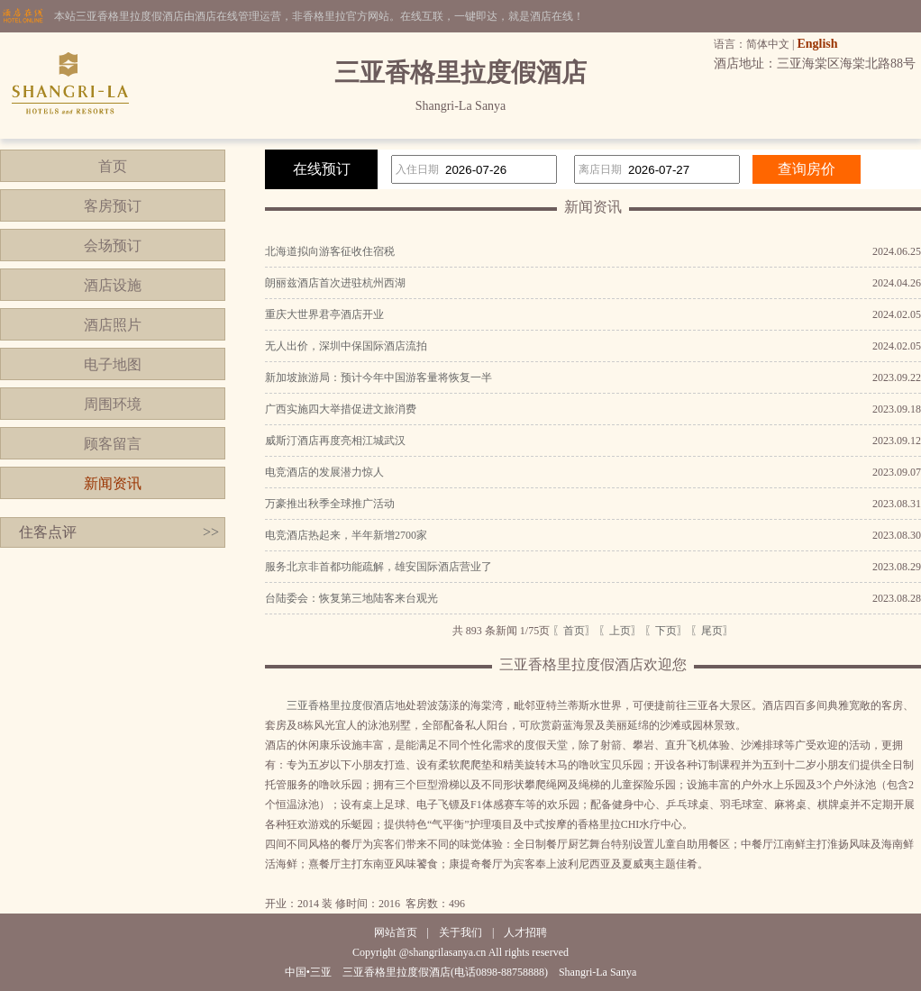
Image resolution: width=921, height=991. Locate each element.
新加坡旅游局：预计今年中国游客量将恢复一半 (378, 377)
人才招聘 (525, 932)
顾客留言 (112, 443)
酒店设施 (112, 285)
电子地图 (112, 364)
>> (211, 532)
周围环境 (112, 404)
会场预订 (112, 245)
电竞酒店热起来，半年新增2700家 (346, 535)
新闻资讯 (112, 483)
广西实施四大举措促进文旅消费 (340, 409)
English (817, 43)
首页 (112, 166)
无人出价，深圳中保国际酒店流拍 (346, 346)
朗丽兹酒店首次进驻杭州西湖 (335, 283)
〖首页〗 (574, 630)
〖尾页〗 (712, 630)
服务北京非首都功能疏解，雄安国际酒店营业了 (378, 566)
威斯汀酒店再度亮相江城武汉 (335, 440)
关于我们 (460, 932)
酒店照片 (112, 324)
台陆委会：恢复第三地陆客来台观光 (351, 598)
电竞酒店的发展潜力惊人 (324, 472)
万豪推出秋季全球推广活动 (330, 503)
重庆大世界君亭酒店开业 (324, 314)
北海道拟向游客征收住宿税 (330, 251)
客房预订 (112, 206)
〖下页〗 (666, 630)
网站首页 (395, 932)
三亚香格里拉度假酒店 (341, 705)
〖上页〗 (620, 630)
